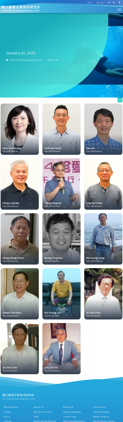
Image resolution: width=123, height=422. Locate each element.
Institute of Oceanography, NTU (26, 59)
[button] (119, 2)
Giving (100, 2)
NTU (89, 2)
